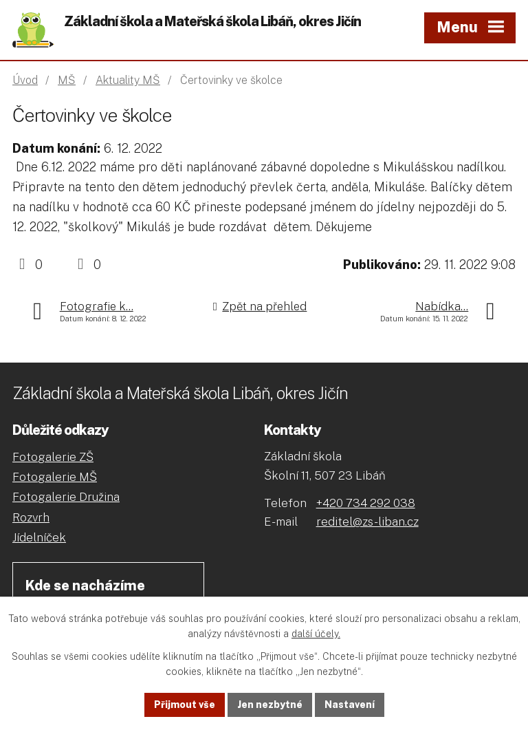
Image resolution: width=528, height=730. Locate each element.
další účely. (316, 634)
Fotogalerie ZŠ (53, 457)
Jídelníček (39, 537)
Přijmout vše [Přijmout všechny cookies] (184, 704)
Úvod (25, 80)
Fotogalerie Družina (66, 497)
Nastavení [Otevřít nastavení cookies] (349, 704)
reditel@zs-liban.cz (367, 521)
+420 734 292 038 (365, 503)
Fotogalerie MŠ (54, 477)
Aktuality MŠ (128, 80)
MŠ (67, 80)
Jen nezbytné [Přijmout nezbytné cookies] (269, 704)
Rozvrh (31, 517)
